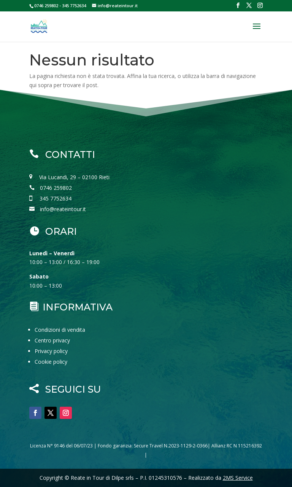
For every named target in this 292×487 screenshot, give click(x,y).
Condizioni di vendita (60, 329)
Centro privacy (52, 340)
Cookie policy (51, 361)
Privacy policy (51, 351)
